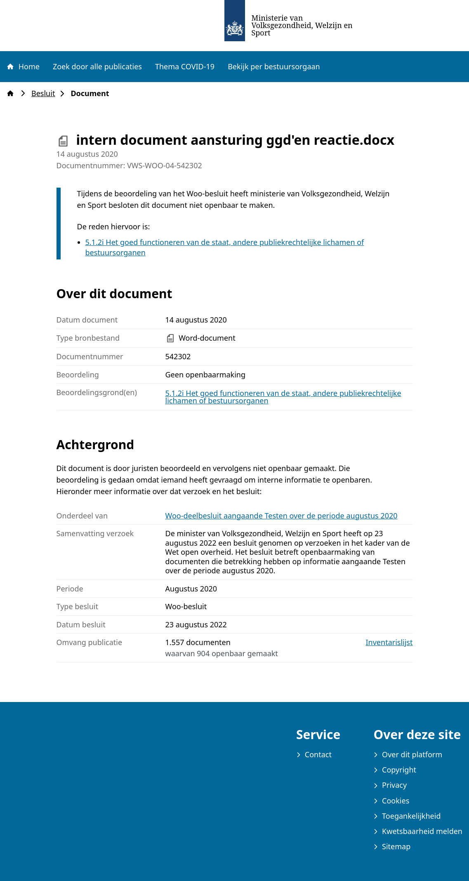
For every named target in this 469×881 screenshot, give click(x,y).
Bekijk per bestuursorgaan (274, 66)
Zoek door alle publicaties (97, 66)
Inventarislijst (389, 642)
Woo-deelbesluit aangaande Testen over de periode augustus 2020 (281, 516)
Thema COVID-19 (184, 66)
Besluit (45, 93)
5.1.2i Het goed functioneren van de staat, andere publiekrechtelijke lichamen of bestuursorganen (283, 396)
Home (23, 66)
